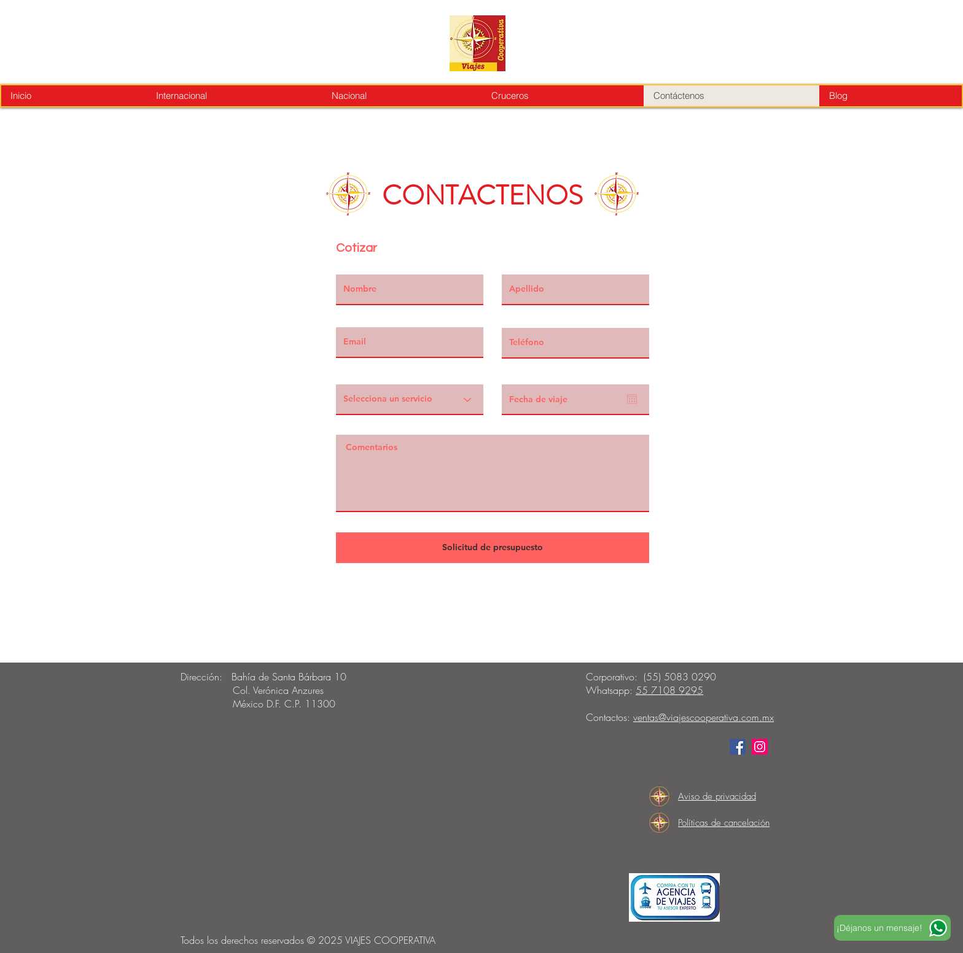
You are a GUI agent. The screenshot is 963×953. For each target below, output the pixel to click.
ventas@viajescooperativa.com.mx (703, 717)
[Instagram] (760, 747)
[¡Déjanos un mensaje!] (892, 928)
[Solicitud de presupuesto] (492, 547)
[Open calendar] (632, 399)
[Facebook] (738, 747)
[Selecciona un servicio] (409, 399)
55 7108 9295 (669, 690)
